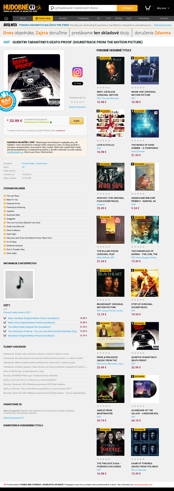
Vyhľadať (127, 8)
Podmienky (143, 18)
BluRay (118, 18)
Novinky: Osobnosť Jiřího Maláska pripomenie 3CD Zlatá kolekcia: (34, 384)
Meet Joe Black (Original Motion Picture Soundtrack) (34, 318)
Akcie (23, 18)
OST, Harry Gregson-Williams (145, 257)
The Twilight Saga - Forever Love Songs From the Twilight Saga (109, 465)
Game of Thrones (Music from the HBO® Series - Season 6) (144, 465)
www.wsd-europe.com (142, 485)
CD (98, 18)
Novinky (63, 18)
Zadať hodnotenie (77, 107)
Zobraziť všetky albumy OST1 (17, 312)
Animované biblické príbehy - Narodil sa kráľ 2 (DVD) (143, 200)
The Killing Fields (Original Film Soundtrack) (29, 327)
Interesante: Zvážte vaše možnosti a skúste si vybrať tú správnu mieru (36, 354)
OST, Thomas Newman (108, 98)
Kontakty (164, 18)
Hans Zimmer (138, 151)
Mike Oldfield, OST (105, 257)
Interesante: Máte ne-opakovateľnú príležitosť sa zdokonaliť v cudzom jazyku (39, 362)
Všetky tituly (42, 18)
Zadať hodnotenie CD (13, 418)
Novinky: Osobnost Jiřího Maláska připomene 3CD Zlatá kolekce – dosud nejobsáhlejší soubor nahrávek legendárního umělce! (62, 393)
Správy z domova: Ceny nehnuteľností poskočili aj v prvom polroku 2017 (37, 388)
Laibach (101, 204)
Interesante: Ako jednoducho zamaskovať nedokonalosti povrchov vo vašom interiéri (43, 358)
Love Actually (105, 145)
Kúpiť (76, 120)
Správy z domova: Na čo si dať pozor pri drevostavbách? (30, 380)
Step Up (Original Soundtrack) (142, 306)
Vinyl (128, 18)
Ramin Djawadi (138, 470)
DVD (108, 18)
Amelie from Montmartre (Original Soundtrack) (105, 412)
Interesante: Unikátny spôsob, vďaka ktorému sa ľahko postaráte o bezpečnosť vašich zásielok (47, 367)
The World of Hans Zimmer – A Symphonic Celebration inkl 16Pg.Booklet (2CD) (144, 147)
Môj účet (161, 8)
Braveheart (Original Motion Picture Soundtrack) (31, 335)
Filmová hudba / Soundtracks (34, 163)
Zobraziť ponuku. (163, 25)
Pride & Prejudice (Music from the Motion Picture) (107, 359)
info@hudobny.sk (15, 152)
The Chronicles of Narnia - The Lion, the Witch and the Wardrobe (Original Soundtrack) (50, 331)
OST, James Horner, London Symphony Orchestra (110, 310)
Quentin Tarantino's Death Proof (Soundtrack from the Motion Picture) (144, 359)
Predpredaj (83, 18)
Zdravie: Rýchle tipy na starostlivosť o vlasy (23, 371)
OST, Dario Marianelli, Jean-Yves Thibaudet (110, 364)
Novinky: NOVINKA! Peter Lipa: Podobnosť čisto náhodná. (30, 375)
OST (133, 98)
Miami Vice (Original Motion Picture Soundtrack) (31, 322)
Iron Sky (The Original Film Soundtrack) (110, 199)
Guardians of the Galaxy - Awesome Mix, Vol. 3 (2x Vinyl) (145, 412)
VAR (133, 204)
